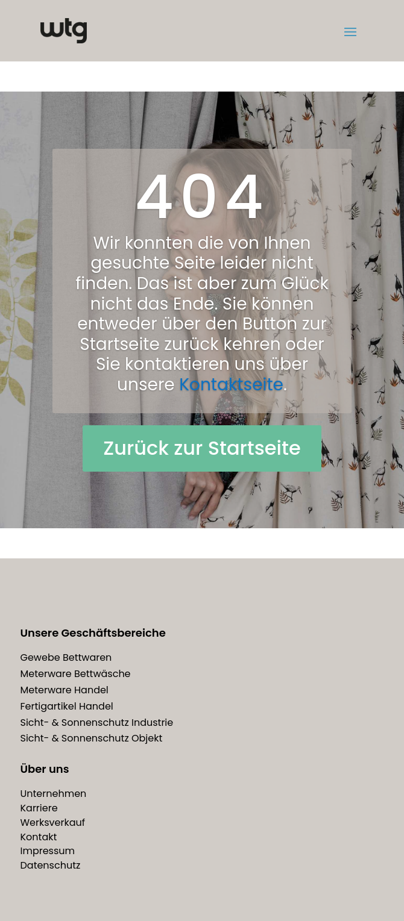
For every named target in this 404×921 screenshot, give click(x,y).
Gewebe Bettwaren (66, 657)
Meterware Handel (65, 690)
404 (202, 197)
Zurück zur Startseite (201, 447)
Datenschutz (51, 865)
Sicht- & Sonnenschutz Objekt (92, 738)
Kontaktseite (231, 384)
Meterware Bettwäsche (76, 674)
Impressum (48, 851)
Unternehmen (54, 794)
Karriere (39, 808)
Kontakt (39, 837)
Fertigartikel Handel (67, 706)
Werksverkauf (53, 822)
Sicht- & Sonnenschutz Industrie (97, 722)
